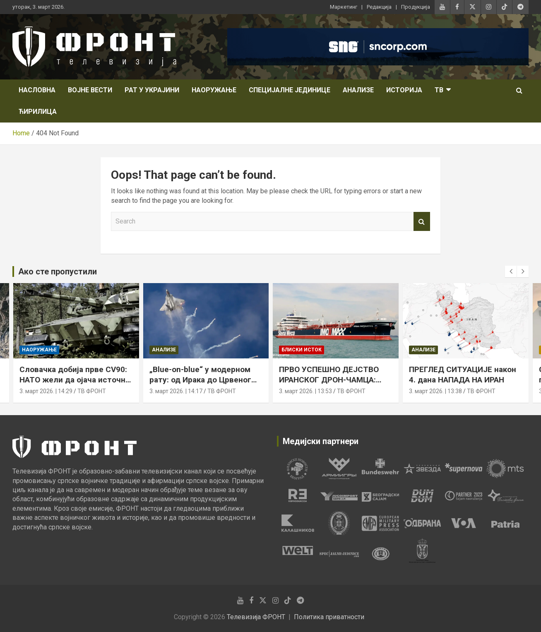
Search (422, 221)
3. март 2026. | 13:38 (435, 391)
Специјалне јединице (289, 90)
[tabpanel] (297, 468)
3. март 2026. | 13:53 (305, 391)
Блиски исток (301, 350)
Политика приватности (329, 617)
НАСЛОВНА (37, 90)
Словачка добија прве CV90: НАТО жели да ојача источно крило (74, 379)
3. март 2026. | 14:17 (175, 391)
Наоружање (214, 90)
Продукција (415, 7)
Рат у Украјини (152, 90)
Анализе (358, 90)
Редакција (379, 7)
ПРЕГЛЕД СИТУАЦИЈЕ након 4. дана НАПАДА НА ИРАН (462, 374)
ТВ (439, 90)
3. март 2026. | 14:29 (45, 391)
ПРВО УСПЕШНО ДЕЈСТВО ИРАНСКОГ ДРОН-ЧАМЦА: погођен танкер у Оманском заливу (332, 385)
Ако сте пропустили (57, 271)
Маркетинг (343, 7)
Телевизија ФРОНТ (256, 617)
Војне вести (90, 90)
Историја (404, 90)
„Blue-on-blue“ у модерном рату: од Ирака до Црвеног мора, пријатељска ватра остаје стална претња (200, 385)
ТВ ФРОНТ (91, 391)
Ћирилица (38, 111)
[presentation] (511, 271)
